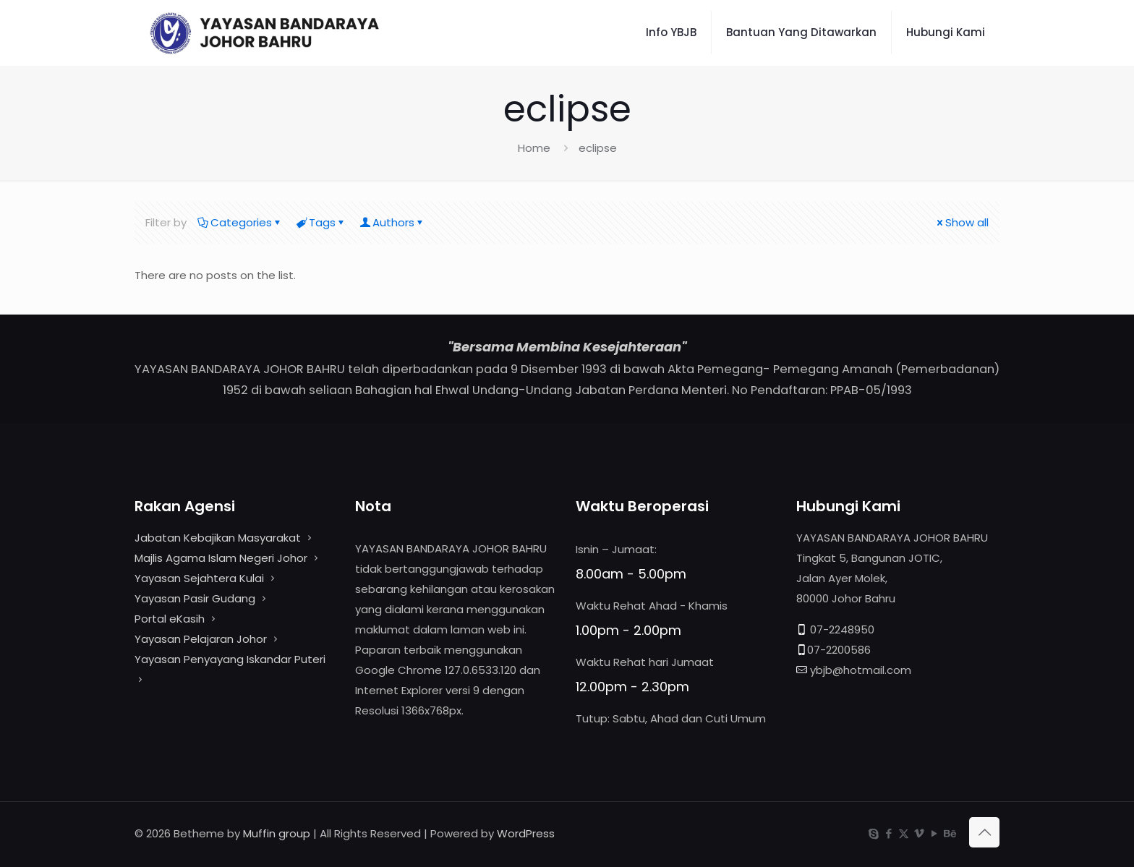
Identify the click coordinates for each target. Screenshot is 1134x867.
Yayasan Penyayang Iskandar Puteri (230, 659)
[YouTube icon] (934, 833)
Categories (240, 222)
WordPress (526, 833)
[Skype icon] (873, 833)
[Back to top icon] (984, 832)
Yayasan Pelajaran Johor (202, 638)
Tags (321, 222)
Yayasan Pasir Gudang (195, 598)
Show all (961, 222)
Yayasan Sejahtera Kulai (201, 578)
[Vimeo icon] (918, 833)
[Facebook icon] (888, 833)
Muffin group (276, 833)
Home (534, 147)
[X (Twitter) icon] (903, 833)
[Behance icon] (949, 833)
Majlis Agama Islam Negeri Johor (221, 557)
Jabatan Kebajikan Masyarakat (218, 537)
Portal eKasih (170, 618)
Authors (392, 222)
